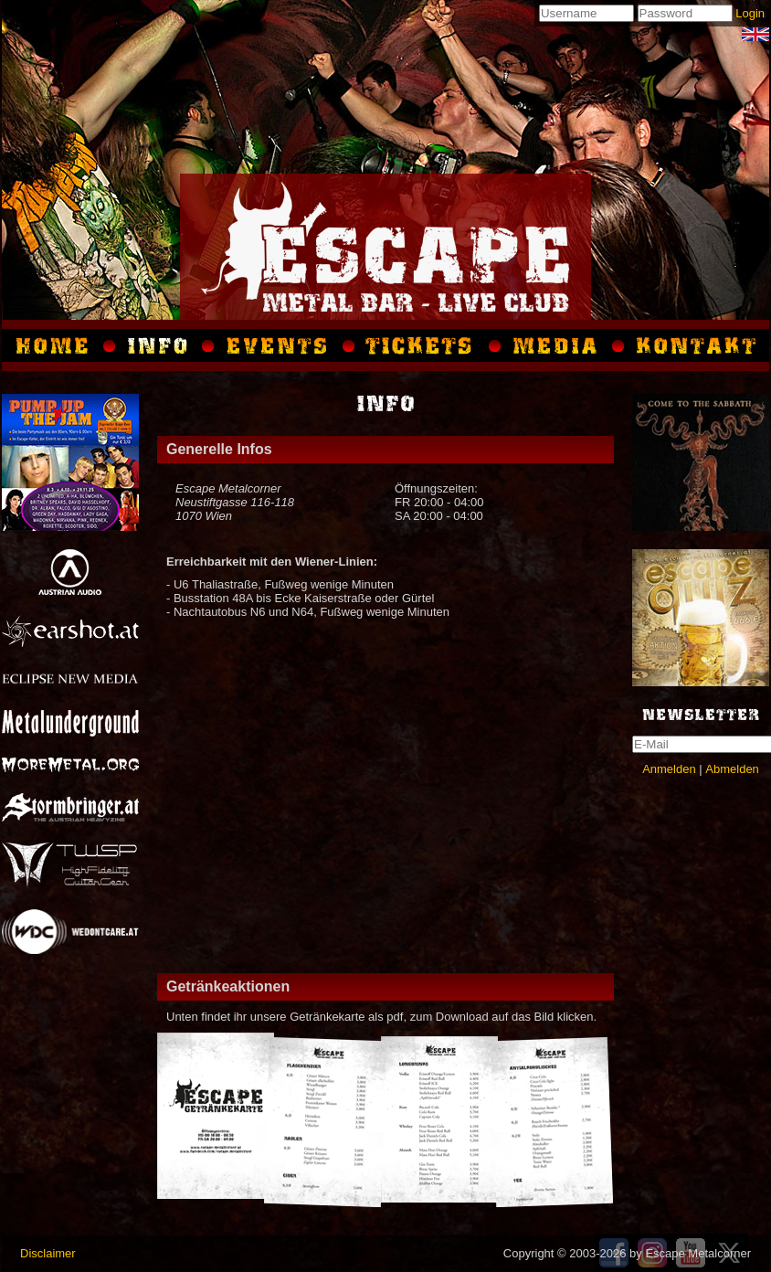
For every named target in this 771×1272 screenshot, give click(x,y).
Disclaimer (48, 1253)
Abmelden (732, 769)
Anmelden (669, 769)
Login (750, 13)
